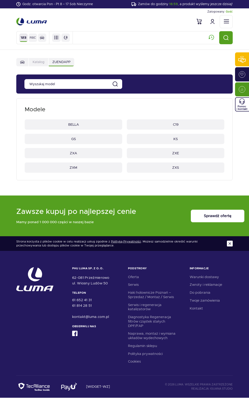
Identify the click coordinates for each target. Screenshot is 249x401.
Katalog (38, 63)
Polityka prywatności (145, 357)
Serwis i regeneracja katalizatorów (145, 310)
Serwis (133, 288)
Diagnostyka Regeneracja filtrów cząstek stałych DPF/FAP (149, 324)
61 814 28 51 (82, 309)
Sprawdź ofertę (204, 219)
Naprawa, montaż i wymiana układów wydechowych (151, 339)
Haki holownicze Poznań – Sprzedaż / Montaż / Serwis (151, 298)
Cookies (134, 365)
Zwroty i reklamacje (206, 288)
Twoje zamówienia (205, 304)
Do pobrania (200, 296)
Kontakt (196, 311)
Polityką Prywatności (126, 245)
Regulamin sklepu (142, 349)
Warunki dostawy (204, 280)
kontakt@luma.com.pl (90, 320)
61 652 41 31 (82, 303)
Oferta (133, 280)
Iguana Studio (221, 392)
